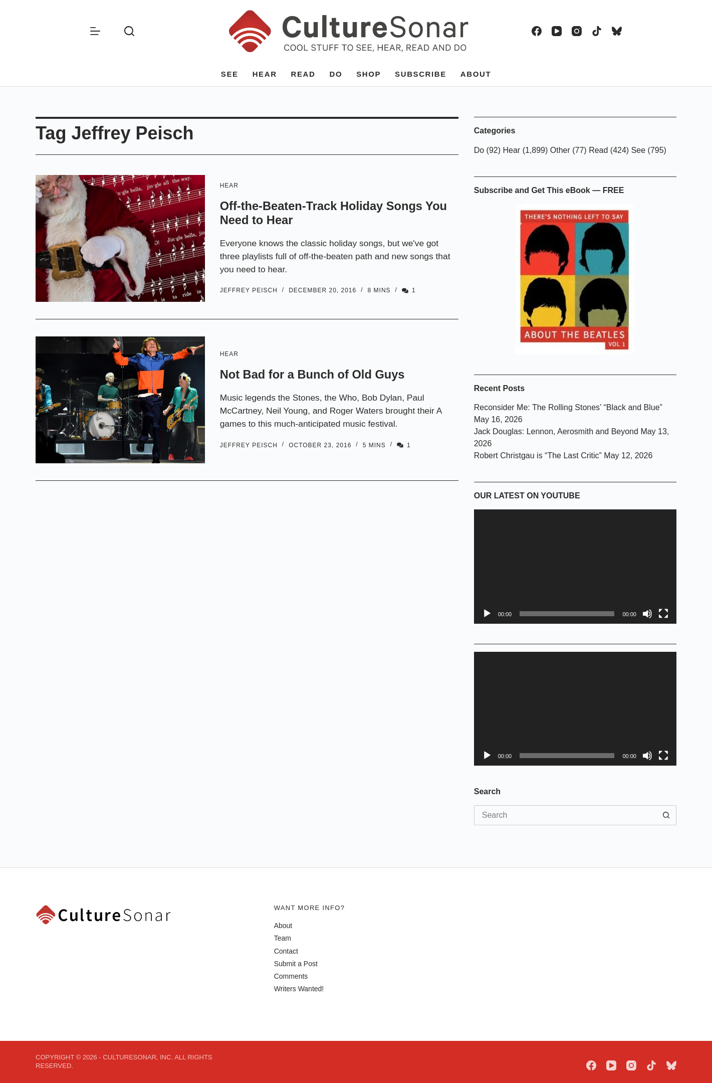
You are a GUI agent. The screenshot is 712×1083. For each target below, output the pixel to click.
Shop (368, 74)
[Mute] (647, 614)
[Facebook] (537, 31)
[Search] (129, 31)
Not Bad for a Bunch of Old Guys (320, 374)
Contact (286, 951)
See (230, 74)
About (475, 74)
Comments (291, 976)
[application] (575, 566)
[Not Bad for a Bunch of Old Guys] (120, 399)
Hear (265, 74)
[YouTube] (557, 31)
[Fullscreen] (663, 614)
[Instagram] (577, 31)
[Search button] (666, 815)
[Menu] (95, 31)
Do (335, 74)
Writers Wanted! (299, 989)
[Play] (487, 614)
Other (560, 150)
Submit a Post (296, 964)
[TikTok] (597, 31)
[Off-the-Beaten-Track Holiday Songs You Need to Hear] (120, 238)
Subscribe (420, 74)
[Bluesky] (617, 31)
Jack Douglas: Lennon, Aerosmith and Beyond (556, 431)
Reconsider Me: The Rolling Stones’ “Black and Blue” (568, 407)
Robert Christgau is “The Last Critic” (538, 455)
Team (282, 938)
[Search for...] (565, 815)
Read (303, 74)
